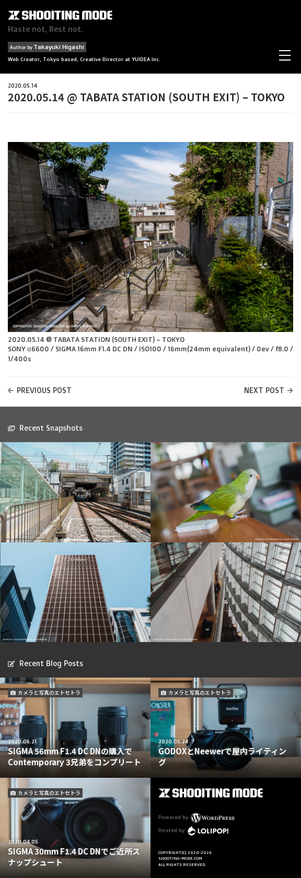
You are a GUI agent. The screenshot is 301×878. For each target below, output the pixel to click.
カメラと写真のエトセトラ (49, 692)
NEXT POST (264, 390)
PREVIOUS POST (44, 390)
